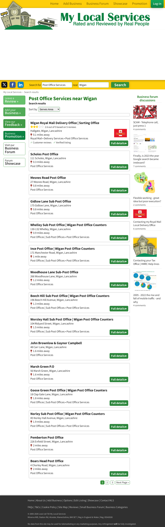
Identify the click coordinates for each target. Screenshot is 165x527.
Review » (15, 100)
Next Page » (122, 482)
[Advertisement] (82, 54)
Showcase (15, 162)
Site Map (63, 507)
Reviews (73, 507)
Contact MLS (107, 500)
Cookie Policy (49, 507)
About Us (41, 500)
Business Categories (117, 507)
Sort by (33, 109)
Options (68, 500)
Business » (15, 111)
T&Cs (37, 507)
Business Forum (15, 148)
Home (31, 500)
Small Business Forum (92, 507)
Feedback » (15, 123)
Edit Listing (80, 500)
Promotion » (15, 135)
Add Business (54, 500)
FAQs (30, 507)
